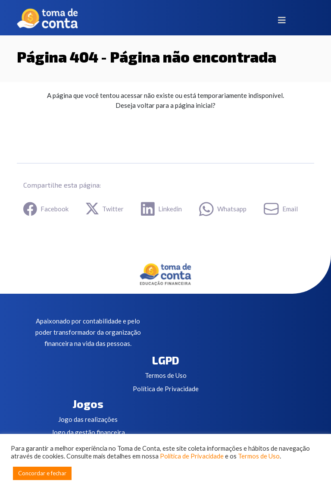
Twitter (105, 209)
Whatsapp (223, 209)
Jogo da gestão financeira (88, 432)
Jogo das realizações (88, 419)
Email (281, 209)
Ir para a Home (61, 130)
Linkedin (161, 209)
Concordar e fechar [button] (42, 473)
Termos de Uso (166, 375)
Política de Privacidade (166, 389)
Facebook (46, 209)
